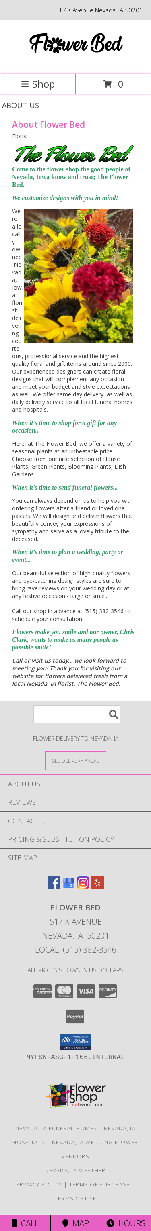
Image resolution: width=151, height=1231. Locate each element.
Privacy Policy (39, 1184)
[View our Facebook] (54, 886)
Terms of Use (76, 1198)
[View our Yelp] (97, 886)
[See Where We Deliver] (75, 760)
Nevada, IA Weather (75, 1170)
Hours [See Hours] (125, 1223)
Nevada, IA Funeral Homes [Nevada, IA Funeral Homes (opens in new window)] (56, 1128)
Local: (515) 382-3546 (75, 949)
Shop (38, 83)
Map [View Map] (75, 1223)
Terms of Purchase (99, 1184)
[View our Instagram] (83, 886)
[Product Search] (76, 714)
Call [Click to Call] (25, 1223)
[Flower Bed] (75, 63)
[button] (75, 1042)
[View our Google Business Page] (68, 886)
